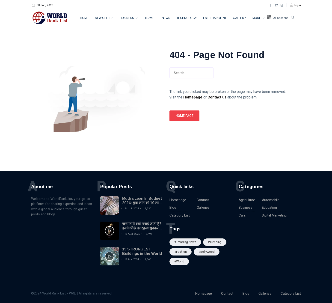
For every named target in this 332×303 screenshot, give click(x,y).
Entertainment (214, 18)
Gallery (239, 18)
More (257, 18)
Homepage (177, 200)
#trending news (185, 242)
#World (179, 261)
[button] (295, 5)
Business (127, 18)
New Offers (104, 18)
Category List (179, 215)
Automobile (270, 200)
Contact (203, 200)
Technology (187, 18)
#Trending (215, 242)
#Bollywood (207, 251)
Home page (184, 116)
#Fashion (180, 251)
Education (269, 207)
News (166, 18)
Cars (242, 215)
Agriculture (247, 200)
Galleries (203, 207)
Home (84, 18)
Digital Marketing (274, 215)
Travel (150, 18)
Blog (172, 207)
